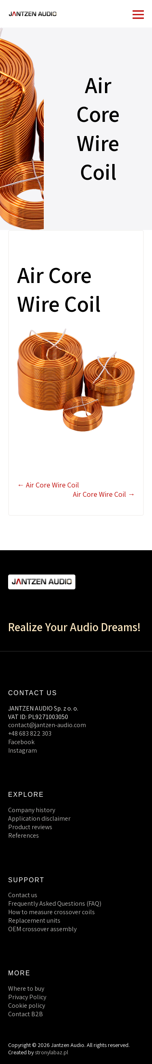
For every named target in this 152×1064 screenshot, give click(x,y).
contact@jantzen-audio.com (47, 725)
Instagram (22, 750)
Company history (31, 810)
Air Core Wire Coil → (104, 494)
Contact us (22, 895)
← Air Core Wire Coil (48, 484)
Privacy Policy (27, 997)
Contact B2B (25, 1014)
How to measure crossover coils (51, 912)
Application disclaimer (39, 818)
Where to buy (26, 988)
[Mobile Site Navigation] (138, 13)
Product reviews (30, 827)
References (23, 835)
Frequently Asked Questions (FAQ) (54, 903)
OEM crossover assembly (42, 929)
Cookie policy (26, 1005)
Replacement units (34, 920)
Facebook (21, 742)
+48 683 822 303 (29, 733)
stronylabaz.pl (51, 1052)
